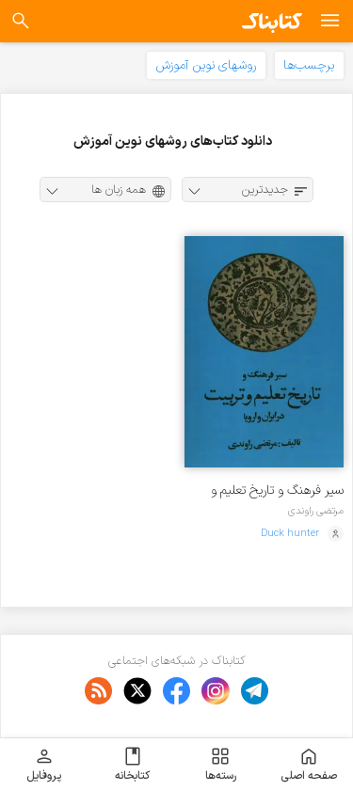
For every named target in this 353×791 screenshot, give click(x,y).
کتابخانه (132, 764)
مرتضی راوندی (316, 510)
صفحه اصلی (309, 764)
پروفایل (43, 764)
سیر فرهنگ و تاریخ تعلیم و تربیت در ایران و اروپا (277, 490)
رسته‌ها (220, 764)
